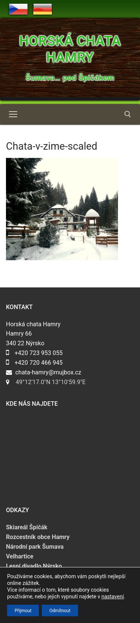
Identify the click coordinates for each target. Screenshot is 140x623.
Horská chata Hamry (70, 49)
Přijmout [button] (23, 610)
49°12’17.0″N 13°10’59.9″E (50, 382)
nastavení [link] (113, 596)
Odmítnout (59, 610)
